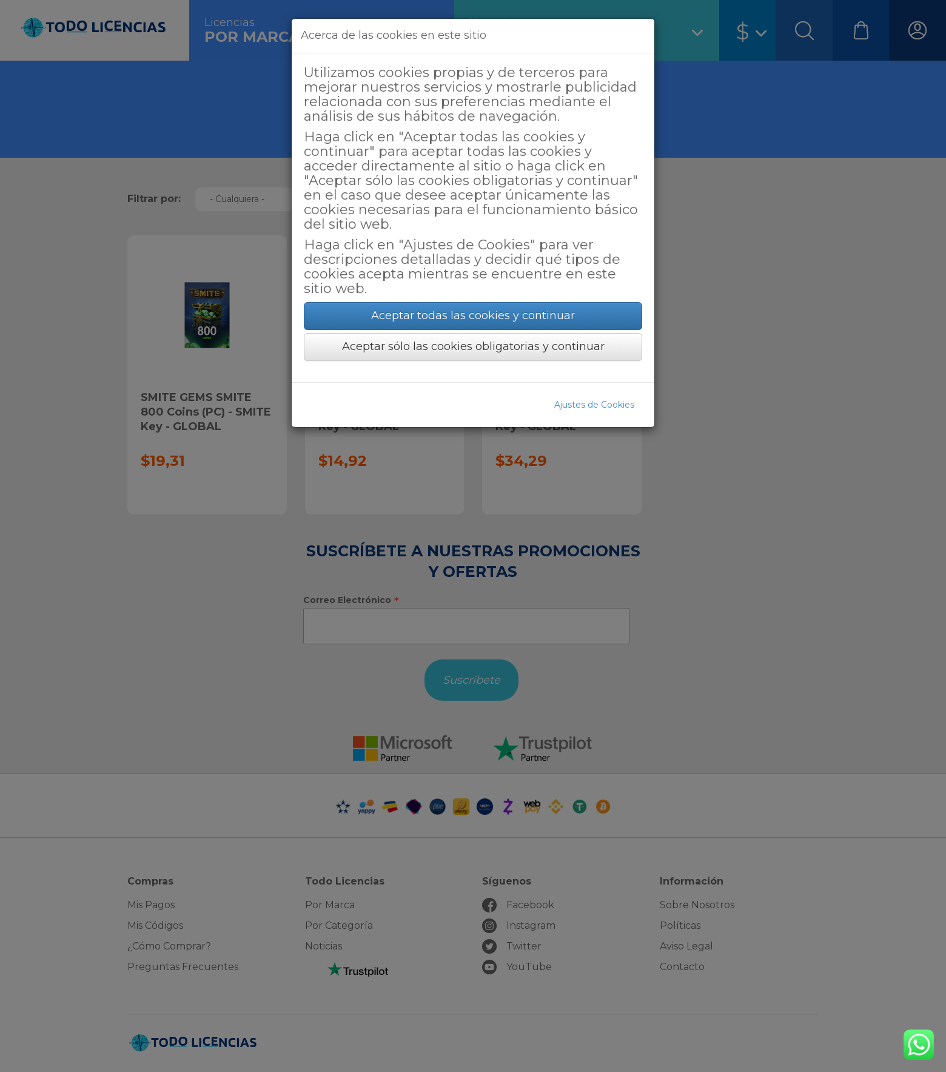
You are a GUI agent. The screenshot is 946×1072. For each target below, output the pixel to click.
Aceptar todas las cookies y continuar (473, 315)
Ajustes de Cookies (594, 404)
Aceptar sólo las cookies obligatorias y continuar (473, 346)
